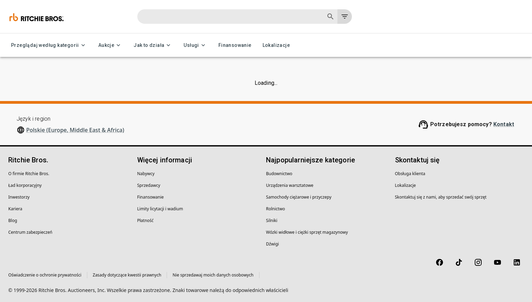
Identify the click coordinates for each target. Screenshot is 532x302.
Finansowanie (235, 45)
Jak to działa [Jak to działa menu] (153, 45)
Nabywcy (146, 174)
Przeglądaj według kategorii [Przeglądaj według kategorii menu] (49, 45)
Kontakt (503, 124)
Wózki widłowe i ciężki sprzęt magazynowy (307, 232)
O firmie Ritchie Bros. (28, 174)
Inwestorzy (19, 197)
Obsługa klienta (410, 174)
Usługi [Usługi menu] (195, 45)
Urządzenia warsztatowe (289, 185)
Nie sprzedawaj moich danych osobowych (213, 275)
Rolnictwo (275, 209)
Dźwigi (272, 244)
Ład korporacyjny (25, 185)
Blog (12, 220)
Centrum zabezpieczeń (30, 232)
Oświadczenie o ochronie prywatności (44, 275)
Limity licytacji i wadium (160, 209)
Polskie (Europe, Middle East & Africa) (75, 130)
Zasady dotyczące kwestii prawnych (127, 275)
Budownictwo (279, 174)
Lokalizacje (276, 45)
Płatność (145, 220)
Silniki (271, 220)
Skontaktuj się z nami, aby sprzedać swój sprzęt (440, 197)
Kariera (15, 209)
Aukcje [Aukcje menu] (110, 45)
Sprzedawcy (148, 185)
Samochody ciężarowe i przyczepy (299, 197)
